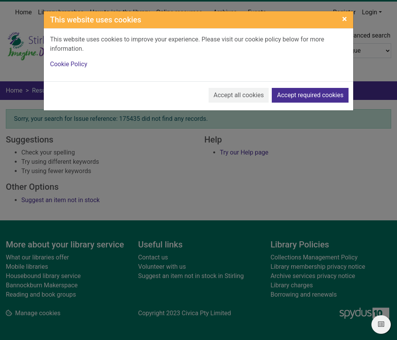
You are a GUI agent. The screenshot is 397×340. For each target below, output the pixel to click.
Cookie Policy (68, 64)
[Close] (344, 19)
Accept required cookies (310, 95)
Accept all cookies (239, 95)
